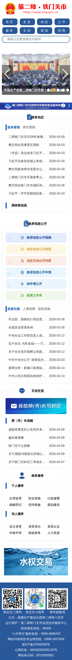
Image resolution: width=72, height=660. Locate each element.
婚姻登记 (15, 504)
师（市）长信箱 (22, 420)
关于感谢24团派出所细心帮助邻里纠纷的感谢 (39, 453)
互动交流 (37, 390)
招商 (62, 30)
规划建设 (53, 504)
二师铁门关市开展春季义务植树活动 (33, 177)
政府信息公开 (37, 223)
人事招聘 (29, 309)
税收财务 (34, 533)
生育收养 (15, 498)
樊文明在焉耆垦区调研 (23, 144)
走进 (27, 22)
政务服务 (37, 475)
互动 (27, 30)
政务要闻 (13, 127)
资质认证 (53, 526)
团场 (45, 30)
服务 (10, 30)
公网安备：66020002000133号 (36, 650)
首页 (10, 22)
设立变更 (15, 526)
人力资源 (53, 533)
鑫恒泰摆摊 (16, 437)
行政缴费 (53, 498)
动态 (45, 22)
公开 (62, 22)
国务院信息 (19, 205)
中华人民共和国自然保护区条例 (29, 376)
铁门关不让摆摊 (19, 445)
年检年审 (15, 533)
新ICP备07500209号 (36, 644)
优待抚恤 (34, 504)
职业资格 (34, 498)
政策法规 (13, 309)
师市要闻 (29, 127)
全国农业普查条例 (20, 327)
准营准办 (34, 526)
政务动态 (37, 117)
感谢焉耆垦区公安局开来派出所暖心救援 (36, 429)
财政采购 (44, 309)
